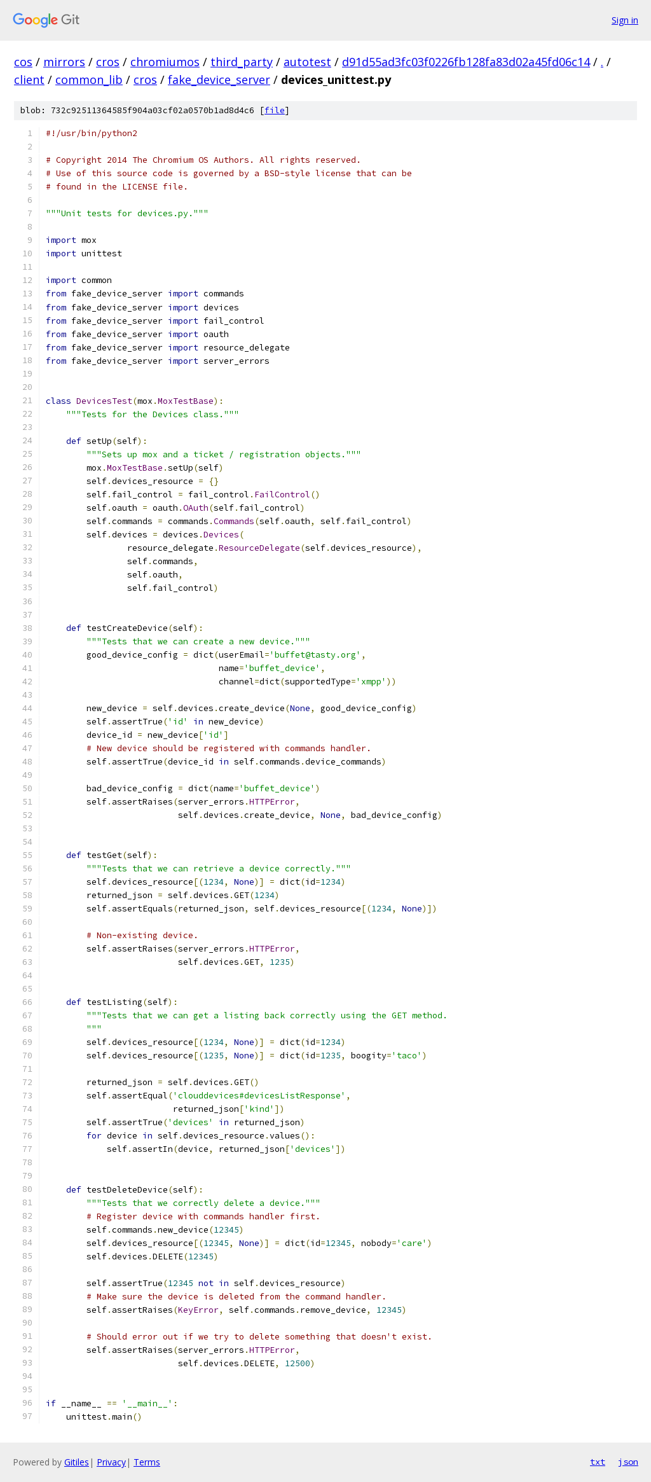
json (628, 1461)
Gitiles (76, 1462)
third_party (241, 61)
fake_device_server (219, 79)
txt (597, 1461)
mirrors (64, 61)
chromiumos (165, 61)
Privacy (111, 1462)
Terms (147, 1462)
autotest (307, 61)
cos (23, 61)
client (29, 79)
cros (108, 61)
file (274, 110)
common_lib (89, 79)
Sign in (625, 20)
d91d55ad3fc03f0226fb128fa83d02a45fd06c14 (466, 61)
